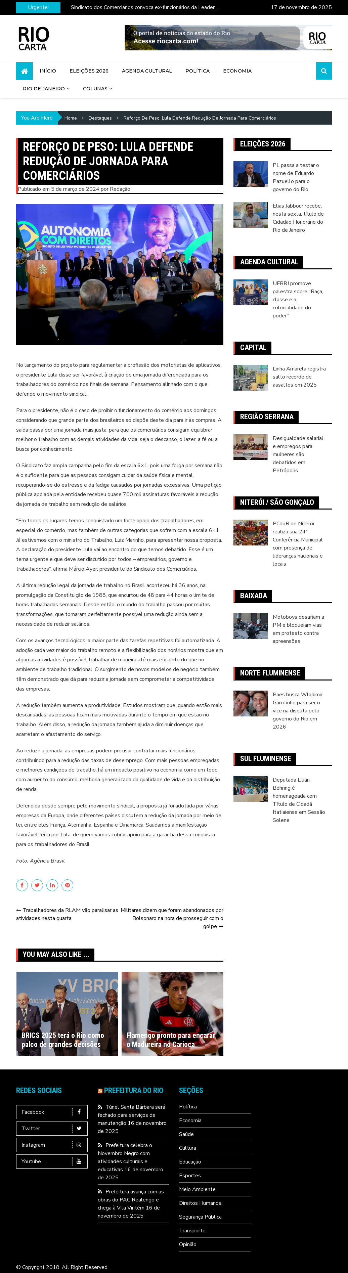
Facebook (53, 1112)
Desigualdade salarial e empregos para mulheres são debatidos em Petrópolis (298, 454)
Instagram (53, 1145)
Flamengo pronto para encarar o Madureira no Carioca (171, 1039)
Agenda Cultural (147, 71)
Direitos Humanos (200, 1203)
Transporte (192, 1230)
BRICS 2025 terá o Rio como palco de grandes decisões (62, 1039)
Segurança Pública (200, 1217)
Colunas (95, 89)
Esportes (190, 1175)
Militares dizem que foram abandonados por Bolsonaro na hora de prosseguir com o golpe (172, 918)
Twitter (53, 1129)
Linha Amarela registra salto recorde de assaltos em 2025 (299, 377)
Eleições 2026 (89, 71)
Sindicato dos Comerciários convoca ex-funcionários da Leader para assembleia (143, 7)
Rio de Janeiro (44, 89)
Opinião (188, 1244)
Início (48, 71)
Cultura (187, 1148)
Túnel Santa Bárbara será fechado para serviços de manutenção (131, 1115)
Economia (237, 71)
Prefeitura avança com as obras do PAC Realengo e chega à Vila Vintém (131, 1200)
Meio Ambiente (197, 1189)
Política (197, 71)
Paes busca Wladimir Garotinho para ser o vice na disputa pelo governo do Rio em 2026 (297, 711)
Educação (190, 1162)
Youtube (53, 1161)
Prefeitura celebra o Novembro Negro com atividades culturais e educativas (125, 1157)
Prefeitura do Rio (133, 1090)
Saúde (186, 1134)
